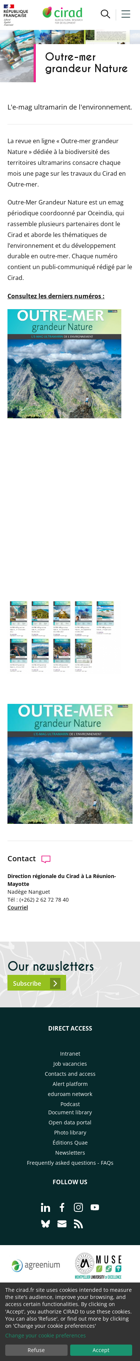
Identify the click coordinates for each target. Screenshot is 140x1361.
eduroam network (70, 1093)
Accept (101, 1350)
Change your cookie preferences (45, 1335)
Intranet (70, 1053)
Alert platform (70, 1083)
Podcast (70, 1104)
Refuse (36, 1350)
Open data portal (70, 1122)
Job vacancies (70, 1063)
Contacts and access (70, 1073)
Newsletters (70, 1152)
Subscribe (36, 983)
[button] (105, 15)
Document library (70, 1112)
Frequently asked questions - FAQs (70, 1162)
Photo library (70, 1132)
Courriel (17, 907)
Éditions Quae (70, 1142)
